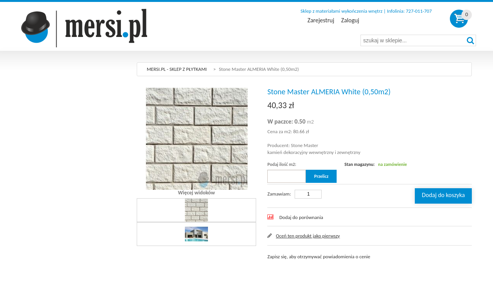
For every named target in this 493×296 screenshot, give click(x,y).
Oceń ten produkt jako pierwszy (308, 236)
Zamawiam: (279, 194)
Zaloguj (350, 20)
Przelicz (321, 176)
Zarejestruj (320, 20)
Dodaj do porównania (301, 217)
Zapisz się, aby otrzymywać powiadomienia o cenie (318, 256)
